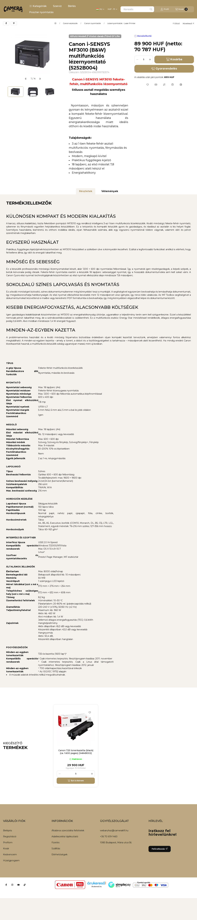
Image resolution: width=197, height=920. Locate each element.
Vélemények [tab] (109, 191)
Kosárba (174, 59)
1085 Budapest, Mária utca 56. (116, 842)
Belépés (7, 830)
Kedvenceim (10, 854)
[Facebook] (6, 885)
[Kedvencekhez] (147, 84)
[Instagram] (12, 885)
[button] (38, 6)
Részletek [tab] (85, 191)
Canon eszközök (70, 23)
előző (176, 23)
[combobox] (137, 9)
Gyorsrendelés (164, 68)
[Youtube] (18, 885)
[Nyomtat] (180, 84)
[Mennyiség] (143, 59)
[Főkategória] (55, 23)
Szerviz (57, 6)
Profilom (7, 842)
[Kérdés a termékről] (172, 84)
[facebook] (6, 23)
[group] (124, 746)
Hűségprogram (11, 860)
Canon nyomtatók (92, 23)
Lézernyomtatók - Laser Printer (121, 23)
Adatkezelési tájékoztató (65, 836)
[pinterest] (14, 23)
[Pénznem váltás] (112, 9)
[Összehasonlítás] (164, 84)
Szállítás (56, 848)
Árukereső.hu (97, 886)
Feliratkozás (159, 849)
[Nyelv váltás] (100, 9)
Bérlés (72, 6)
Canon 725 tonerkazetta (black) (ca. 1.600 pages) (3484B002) (75, 752)
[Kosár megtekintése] (181, 9)
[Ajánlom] (156, 84)
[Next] (61, 91)
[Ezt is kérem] (76, 781)
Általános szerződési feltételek (68, 830)
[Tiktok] (25, 885)
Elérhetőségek (59, 854)
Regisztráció (9, 836)
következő (188, 23)
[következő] (40, 79)
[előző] (26, 79)
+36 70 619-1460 (108, 836)
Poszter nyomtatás (41, 12)
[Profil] (164, 9)
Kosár (6, 848)
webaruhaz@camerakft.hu (114, 830)
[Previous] (4, 91)
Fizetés (55, 842)
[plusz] (150, 59)
